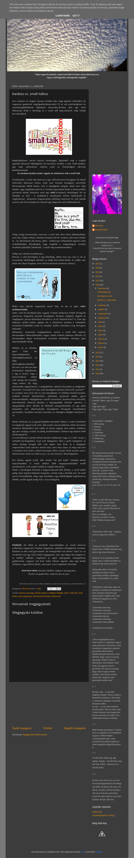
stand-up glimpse (25, 596)
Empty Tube (97, 812)
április (100, 335)
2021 (97, 264)
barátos (22, 593)
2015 (97, 353)
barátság (30, 593)
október (101, 310)
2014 (97, 357)
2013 (97, 361)
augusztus (102, 318)
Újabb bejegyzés (22, 728)
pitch (66, 593)
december (102, 288)
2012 (97, 365)
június (100, 326)
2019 (97, 272)
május (100, 330)
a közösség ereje (104, 292)
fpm (82, 852)
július (100, 322)
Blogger (99, 852)
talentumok (56, 596)
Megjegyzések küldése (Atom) (35, 735)
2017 (97, 281)
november (102, 305)
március (101, 339)
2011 (97, 369)
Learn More (62, 15)
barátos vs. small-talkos (106, 300)
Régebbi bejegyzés (75, 728)
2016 (97, 285)
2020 (97, 268)
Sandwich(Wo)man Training (103, 815)
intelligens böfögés (55, 593)
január (101, 347)
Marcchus (99, 226)
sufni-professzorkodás (41, 596)
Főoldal (47, 728)
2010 (97, 374)
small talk (73, 593)
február (101, 343)
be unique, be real (104, 296)
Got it (76, 15)
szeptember (103, 314)
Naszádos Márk (101, 230)
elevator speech (41, 593)
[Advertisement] (49, 704)
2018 (97, 276)
